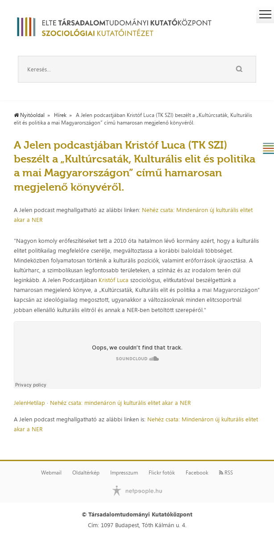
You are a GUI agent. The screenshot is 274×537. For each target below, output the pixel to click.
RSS (226, 472)
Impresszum (124, 472)
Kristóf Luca (114, 280)
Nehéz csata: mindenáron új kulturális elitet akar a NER (120, 403)
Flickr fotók (162, 472)
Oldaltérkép (86, 472)
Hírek (60, 115)
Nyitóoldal (29, 115)
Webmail (51, 472)
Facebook (197, 472)
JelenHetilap (29, 403)
